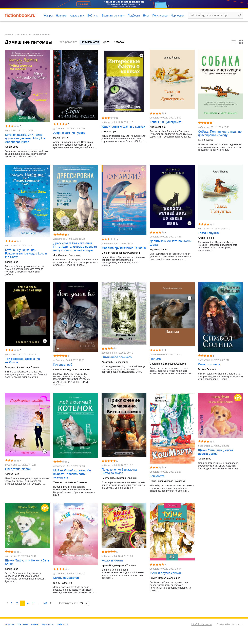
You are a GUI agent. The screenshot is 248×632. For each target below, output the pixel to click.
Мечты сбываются (66, 577)
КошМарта (157, 476)
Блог (146, 15)
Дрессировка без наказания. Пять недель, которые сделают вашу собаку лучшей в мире (75, 247)
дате (106, 42)
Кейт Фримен (205, 140)
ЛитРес (35, 624)
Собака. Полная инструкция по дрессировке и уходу (220, 133)
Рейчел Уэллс (60, 137)
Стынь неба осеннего (117, 357)
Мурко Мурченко (159, 249)
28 (45, 603)
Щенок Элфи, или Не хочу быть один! (27, 562)
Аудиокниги (77, 15)
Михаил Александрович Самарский (121, 252)
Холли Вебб (11, 146)
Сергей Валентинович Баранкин (119, 478)
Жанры (48, 15)
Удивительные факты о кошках (123, 126)
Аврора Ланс (12, 474)
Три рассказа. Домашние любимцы (22, 360)
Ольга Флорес (109, 131)
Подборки (134, 15)
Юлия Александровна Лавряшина (71, 369)
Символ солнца (209, 364)
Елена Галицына (62, 582)
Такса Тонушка (208, 233)
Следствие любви (18, 469)
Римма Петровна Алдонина (165, 578)
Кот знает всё (62, 364)
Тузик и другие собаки (165, 573)
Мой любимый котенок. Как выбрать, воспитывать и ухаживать (72, 474)
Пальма (155, 359)
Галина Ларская (207, 369)
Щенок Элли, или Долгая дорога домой (215, 452)
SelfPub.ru (62, 624)
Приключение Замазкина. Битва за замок (120, 471)
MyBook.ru (48, 624)
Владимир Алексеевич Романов (22, 367)
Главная (9, 34)
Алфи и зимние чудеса (69, 132)
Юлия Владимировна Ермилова (167, 481)
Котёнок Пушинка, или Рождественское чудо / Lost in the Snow (26, 253)
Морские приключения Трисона (124, 248)
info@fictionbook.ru (201, 624)
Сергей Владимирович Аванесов (168, 363)
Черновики (177, 15)
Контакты (22, 624)
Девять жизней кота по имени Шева (170, 242)
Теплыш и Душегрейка (165, 122)
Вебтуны (92, 15)
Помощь (9, 624)
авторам (119, 42)
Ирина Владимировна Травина (119, 565)
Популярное (159, 15)
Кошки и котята (112, 560)
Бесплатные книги (113, 15)
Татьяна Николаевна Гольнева (70, 482)
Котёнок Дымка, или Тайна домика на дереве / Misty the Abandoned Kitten (25, 138)
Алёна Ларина (158, 127)
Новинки (61, 15)
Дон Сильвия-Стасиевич (66, 255)
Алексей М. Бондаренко (115, 362)
